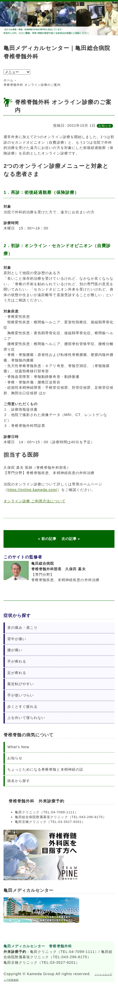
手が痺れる (16, 661)
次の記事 (69, 539)
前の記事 (48, 539)
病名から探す (18, 781)
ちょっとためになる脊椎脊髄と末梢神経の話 (45, 769)
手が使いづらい (20, 695)
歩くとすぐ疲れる (22, 707)
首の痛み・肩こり (22, 628)
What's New (18, 747)
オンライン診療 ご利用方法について (34, 501)
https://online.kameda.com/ (32, 490)
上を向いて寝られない (26, 718)
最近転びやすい (20, 684)
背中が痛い (16, 639)
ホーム (8, 80)
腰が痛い (14, 650)
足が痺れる (16, 673)
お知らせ (104, 125)
